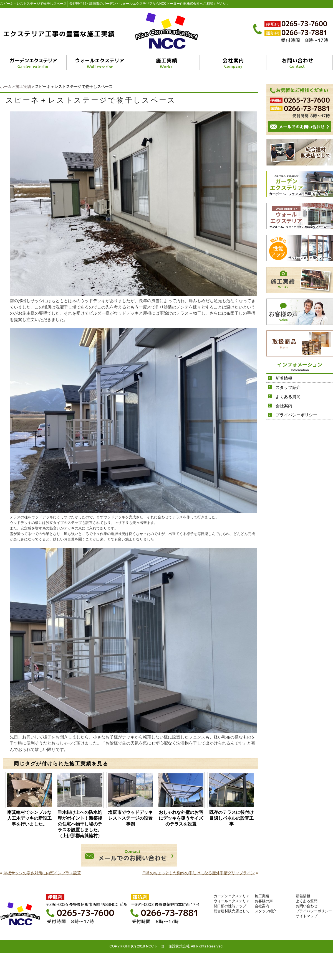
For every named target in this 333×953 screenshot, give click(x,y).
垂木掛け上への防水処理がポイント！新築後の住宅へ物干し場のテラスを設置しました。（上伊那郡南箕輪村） (80, 824)
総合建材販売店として (232, 911)
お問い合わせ (306, 906)
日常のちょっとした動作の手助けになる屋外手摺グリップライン (198, 873)
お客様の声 (264, 901)
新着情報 (284, 378)
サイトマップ (306, 916)
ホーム (6, 86)
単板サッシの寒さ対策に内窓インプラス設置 (42, 873)
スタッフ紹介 (288, 387)
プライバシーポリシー (296, 414)
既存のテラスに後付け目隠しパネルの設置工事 (231, 818)
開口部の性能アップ (230, 906)
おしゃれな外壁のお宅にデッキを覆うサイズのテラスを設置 (181, 818)
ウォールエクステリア (232, 901)
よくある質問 (288, 396)
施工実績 (23, 86)
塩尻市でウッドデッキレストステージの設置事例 (130, 818)
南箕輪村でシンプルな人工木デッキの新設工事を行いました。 (29, 818)
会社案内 (284, 405)
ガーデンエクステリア (232, 896)
